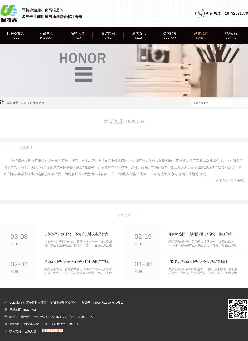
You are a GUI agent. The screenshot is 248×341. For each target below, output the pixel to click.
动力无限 (30, 331)
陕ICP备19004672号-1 (108, 302)
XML (34, 309)
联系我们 (231, 36)
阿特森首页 (15, 36)
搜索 (240, 103)
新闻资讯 (139, 36)
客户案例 (108, 36)
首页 (24, 103)
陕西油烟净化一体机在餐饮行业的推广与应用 (78, 261)
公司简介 (169, 36)
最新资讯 (124, 208)
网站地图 (15, 309)
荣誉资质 (200, 36)
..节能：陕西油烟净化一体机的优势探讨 (197, 261)
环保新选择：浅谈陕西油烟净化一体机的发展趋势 (203, 234)
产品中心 (46, 36)
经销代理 (77, 36)
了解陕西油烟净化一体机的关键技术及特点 (76, 234)
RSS (26, 309)
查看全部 (237, 181)
